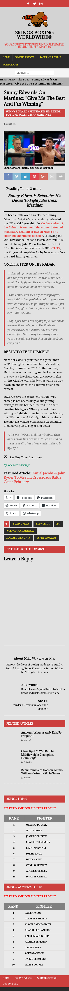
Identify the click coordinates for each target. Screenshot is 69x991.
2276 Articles (47, 658)
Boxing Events (24, 57)
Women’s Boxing (50, 57)
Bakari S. (28, 762)
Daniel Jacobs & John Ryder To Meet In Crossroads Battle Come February (34, 477)
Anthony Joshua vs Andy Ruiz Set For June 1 (41, 734)
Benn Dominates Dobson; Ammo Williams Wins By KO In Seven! (42, 771)
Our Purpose (11, 64)
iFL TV (55, 248)
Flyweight (43, 524)
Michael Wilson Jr (18, 538)
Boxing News (21, 524)
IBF (58, 524)
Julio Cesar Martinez (20, 531)
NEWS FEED (7, 79)
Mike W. (11, 123)
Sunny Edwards (46, 538)
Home (6, 57)
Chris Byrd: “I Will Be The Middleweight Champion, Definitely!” (37, 754)
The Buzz (23, 79)
